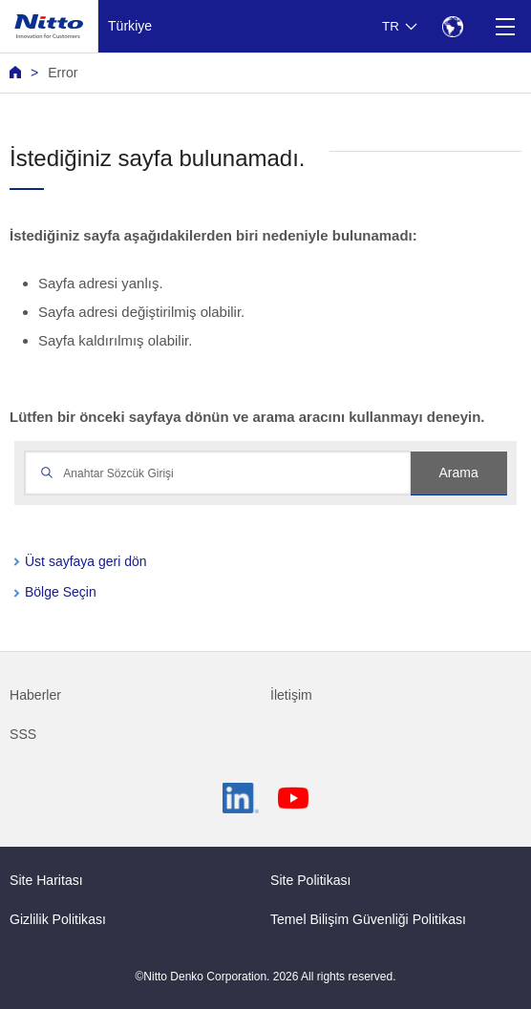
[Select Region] (452, 26)
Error (62, 72)
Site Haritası (46, 880)
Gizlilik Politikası (58, 919)
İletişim (291, 695)
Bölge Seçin (60, 591)
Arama (458, 472)
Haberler (35, 695)
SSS (23, 734)
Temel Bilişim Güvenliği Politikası (368, 919)
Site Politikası (310, 880)
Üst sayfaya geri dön (86, 561)
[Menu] (504, 26)
